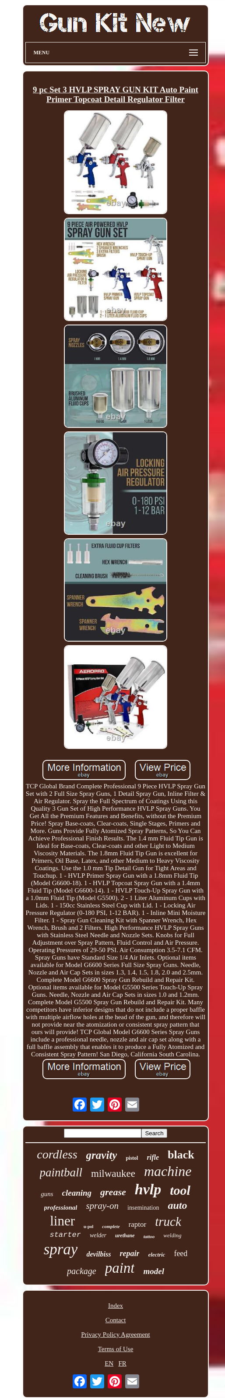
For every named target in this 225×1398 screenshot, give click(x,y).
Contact (115, 1320)
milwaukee (113, 1173)
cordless (57, 1154)
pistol (132, 1158)
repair (129, 1253)
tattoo (149, 1236)
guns (47, 1193)
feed (180, 1253)
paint (120, 1268)
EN (109, 1363)
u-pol (88, 1226)
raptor (138, 1224)
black (181, 1154)
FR (122, 1363)
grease (113, 1191)
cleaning (77, 1192)
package (81, 1271)
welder (98, 1235)
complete (111, 1226)
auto (177, 1205)
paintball (61, 1172)
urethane (125, 1235)
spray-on (102, 1205)
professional (60, 1207)
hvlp (148, 1189)
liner (62, 1221)
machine (167, 1171)
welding (172, 1235)
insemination (143, 1207)
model (153, 1271)
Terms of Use (116, 1348)
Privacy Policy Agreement (115, 1334)
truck (168, 1221)
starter (65, 1235)
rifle (153, 1157)
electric (156, 1254)
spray (61, 1249)
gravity (101, 1155)
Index (115, 1305)
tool (180, 1190)
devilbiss (98, 1254)
